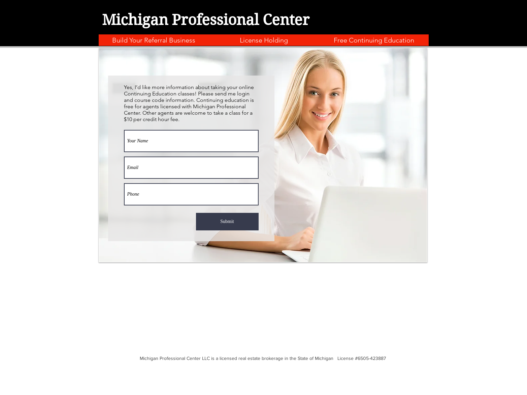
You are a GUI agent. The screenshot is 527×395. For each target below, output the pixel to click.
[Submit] (227, 221)
